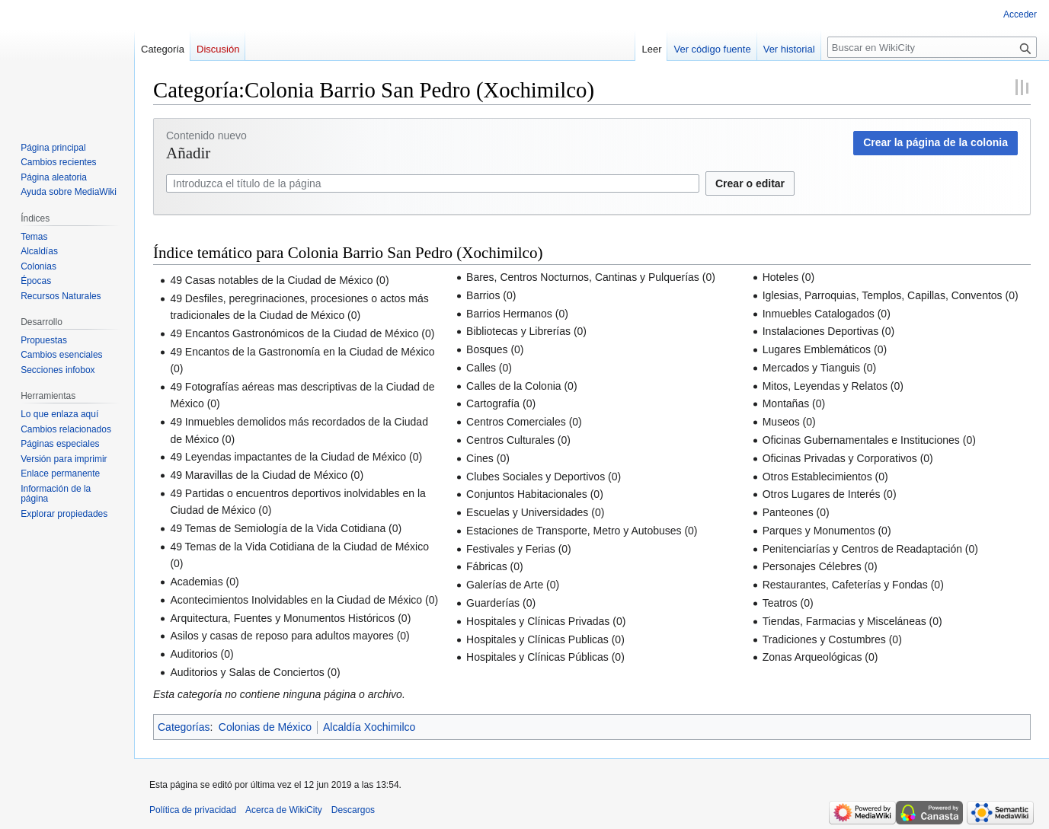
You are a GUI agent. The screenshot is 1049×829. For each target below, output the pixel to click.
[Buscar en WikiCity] (932, 47)
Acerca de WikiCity (283, 810)
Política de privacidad (192, 810)
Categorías (183, 727)
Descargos (353, 810)
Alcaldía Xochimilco (369, 727)
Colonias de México (265, 727)
